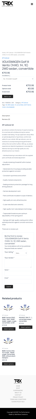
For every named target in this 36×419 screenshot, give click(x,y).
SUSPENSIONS (18, 390)
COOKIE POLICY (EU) (18, 401)
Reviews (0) (6, 119)
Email (7, 278)
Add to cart (7, 96)
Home (4, 52)
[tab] (18, 115)
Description (6, 116)
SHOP (18, 388)
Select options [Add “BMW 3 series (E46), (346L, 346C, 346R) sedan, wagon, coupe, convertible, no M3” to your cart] (9, 329)
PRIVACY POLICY (18, 397)
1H (15, 105)
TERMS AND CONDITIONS (18, 399)
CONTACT (18, 395)
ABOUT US (18, 393)
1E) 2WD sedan (10, 105)
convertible (20, 105)
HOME (18, 386)
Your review (9, 258)
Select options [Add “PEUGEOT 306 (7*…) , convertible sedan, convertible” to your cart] (25, 327)
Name (7, 270)
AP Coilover (10, 52)
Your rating (9, 252)
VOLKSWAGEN (10, 107)
